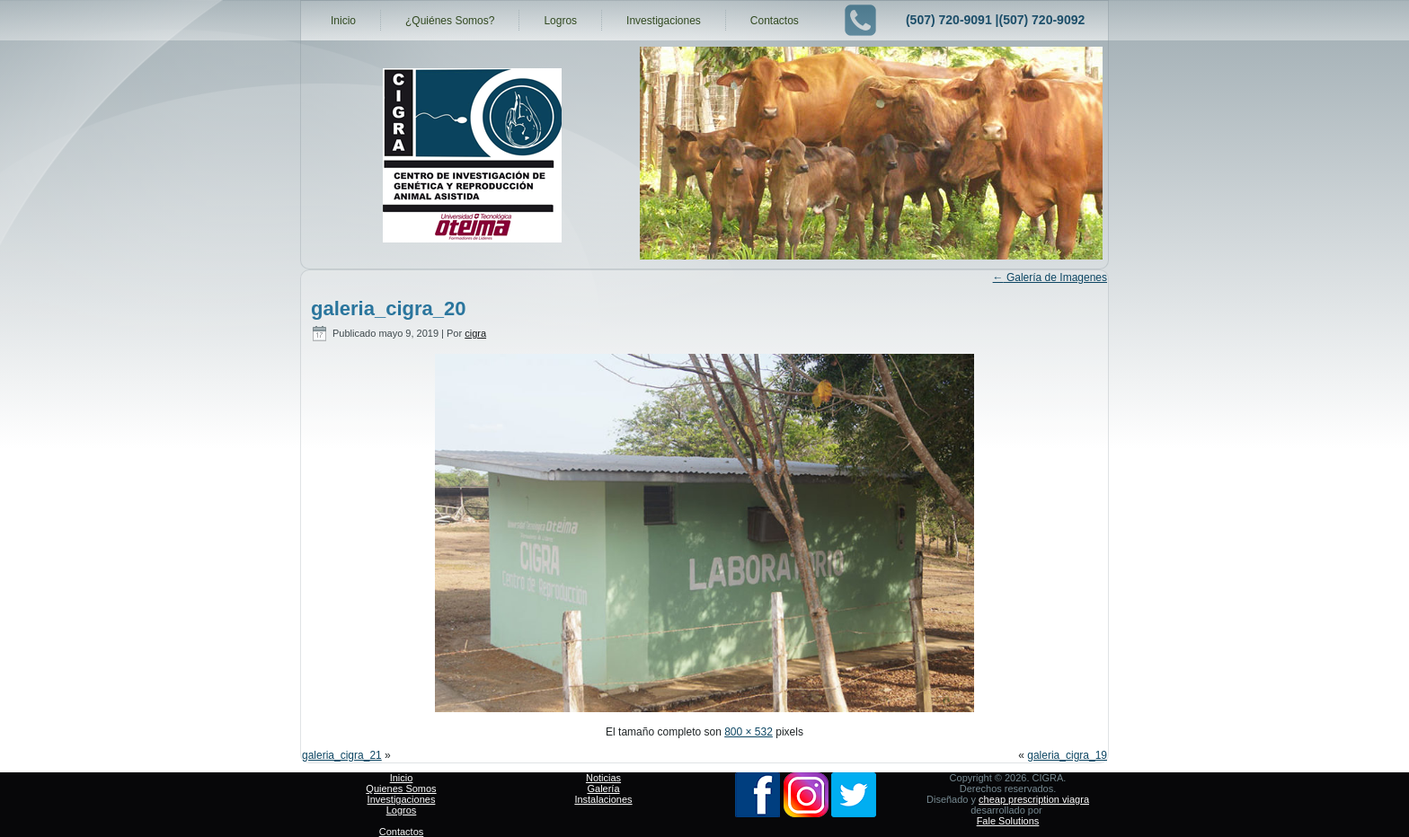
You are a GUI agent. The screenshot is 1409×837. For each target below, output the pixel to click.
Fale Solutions (1008, 820)
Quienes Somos (401, 788)
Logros (560, 20)
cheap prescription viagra (1034, 799)
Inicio (343, 20)
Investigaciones (663, 20)
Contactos (774, 20)
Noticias (603, 777)
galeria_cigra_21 (342, 755)
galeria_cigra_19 (1067, 755)
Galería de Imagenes (1050, 277)
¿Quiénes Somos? (449, 20)
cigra (475, 333)
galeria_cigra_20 (388, 308)
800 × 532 (748, 732)
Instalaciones (603, 799)
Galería (603, 788)
